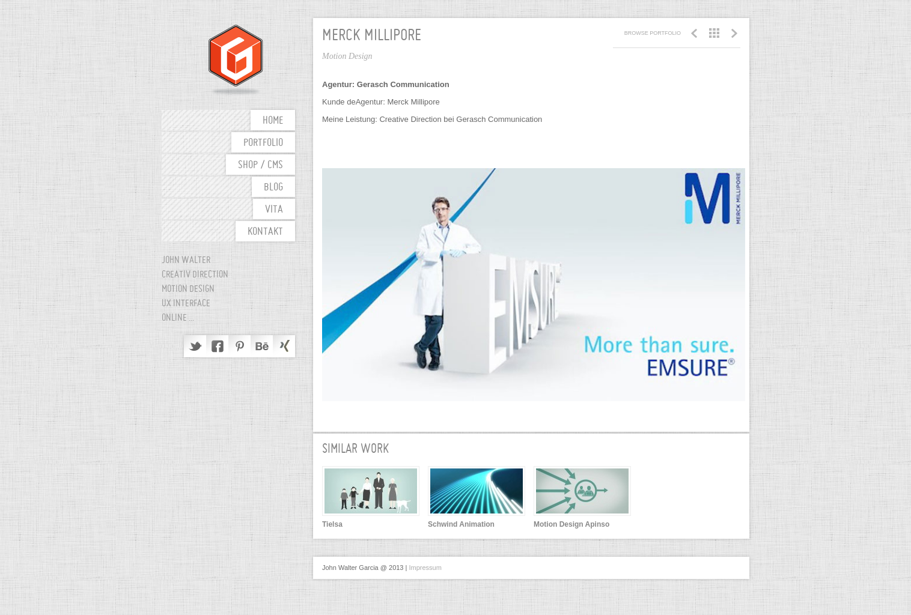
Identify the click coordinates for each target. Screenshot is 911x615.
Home (273, 121)
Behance (262, 346)
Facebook (217, 346)
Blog (273, 188)
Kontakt (265, 232)
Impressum (425, 567)
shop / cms (260, 165)
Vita (274, 210)
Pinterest (239, 346)
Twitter (195, 346)
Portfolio (263, 143)
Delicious (284, 346)
